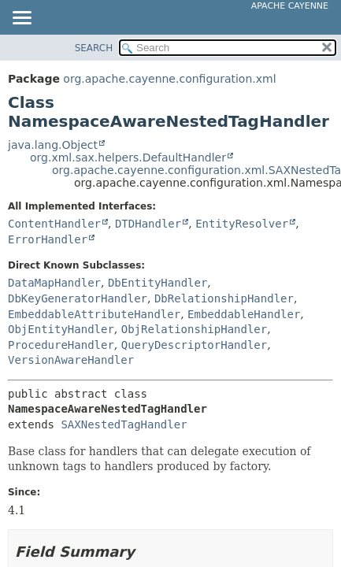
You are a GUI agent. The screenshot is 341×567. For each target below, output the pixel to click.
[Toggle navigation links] (21, 19)
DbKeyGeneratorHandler (77, 298)
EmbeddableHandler (243, 314)
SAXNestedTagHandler (124, 424)
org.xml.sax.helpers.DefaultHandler (128, 157)
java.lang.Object (53, 145)
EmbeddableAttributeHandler (94, 314)
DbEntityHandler (157, 282)
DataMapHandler (54, 282)
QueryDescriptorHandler (194, 345)
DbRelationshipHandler (224, 298)
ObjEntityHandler (61, 329)
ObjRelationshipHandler (194, 329)
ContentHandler (54, 223)
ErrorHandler (47, 239)
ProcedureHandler (61, 345)
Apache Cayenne (289, 6)
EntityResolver (241, 223)
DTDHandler (148, 223)
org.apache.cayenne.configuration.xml (169, 78)
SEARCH (94, 48)
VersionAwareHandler (71, 360)
